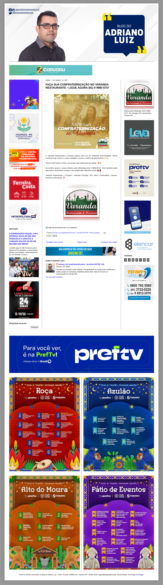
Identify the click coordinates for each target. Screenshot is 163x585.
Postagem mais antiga (109, 242)
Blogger (141, 575)
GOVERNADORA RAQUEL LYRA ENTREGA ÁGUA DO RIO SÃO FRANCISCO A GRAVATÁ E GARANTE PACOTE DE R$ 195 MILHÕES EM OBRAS (23, 239)
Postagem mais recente (54, 242)
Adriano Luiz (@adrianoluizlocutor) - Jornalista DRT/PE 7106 (81, 264)
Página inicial (82, 242)
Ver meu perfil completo (54, 277)
